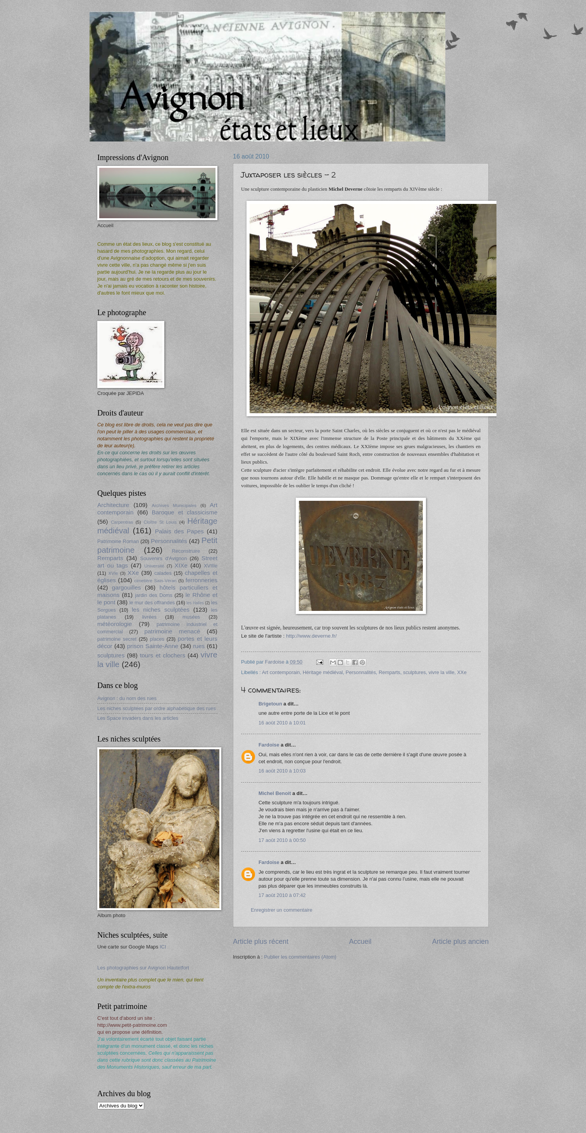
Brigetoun (270, 704)
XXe (462, 672)
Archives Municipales (174, 505)
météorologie (114, 624)
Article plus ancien (460, 941)
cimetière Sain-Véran (155, 580)
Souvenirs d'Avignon (163, 558)
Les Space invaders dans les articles (137, 718)
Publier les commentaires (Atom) (300, 957)
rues (199, 646)
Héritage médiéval (323, 672)
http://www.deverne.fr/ (311, 636)
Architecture (113, 505)
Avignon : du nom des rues (127, 698)
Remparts (389, 672)
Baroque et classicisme (184, 512)
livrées (149, 617)
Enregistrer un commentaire (281, 910)
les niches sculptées (161, 609)
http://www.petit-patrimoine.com (132, 1025)
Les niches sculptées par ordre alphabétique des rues (156, 708)
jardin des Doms (153, 595)
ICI (163, 947)
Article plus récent (260, 941)
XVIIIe (210, 566)
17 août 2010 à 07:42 (282, 895)
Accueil (360, 941)
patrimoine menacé (172, 631)
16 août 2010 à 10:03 (282, 771)
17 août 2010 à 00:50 (282, 840)
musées (191, 617)
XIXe (180, 565)
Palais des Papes (179, 531)
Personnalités (361, 672)
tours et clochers (162, 655)
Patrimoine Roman (118, 541)
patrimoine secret (116, 639)
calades (162, 573)
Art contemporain (281, 672)
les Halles (195, 603)
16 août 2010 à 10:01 (282, 723)
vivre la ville (442, 672)
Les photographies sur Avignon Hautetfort (143, 968)
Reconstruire (186, 551)
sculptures (414, 672)
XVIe (113, 573)
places (157, 639)
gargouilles (126, 587)
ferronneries (201, 580)
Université (154, 566)
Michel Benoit (275, 793)
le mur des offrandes (152, 602)
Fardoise (269, 745)
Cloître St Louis (160, 522)
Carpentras (122, 522)
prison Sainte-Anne (152, 646)
